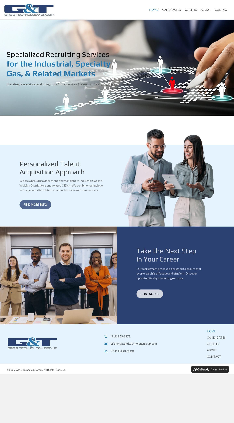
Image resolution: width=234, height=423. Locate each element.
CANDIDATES (216, 337)
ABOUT (212, 350)
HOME (211, 331)
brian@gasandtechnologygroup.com (134, 343)
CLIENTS (213, 344)
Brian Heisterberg (122, 350)
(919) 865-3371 (120, 336)
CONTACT (214, 356)
